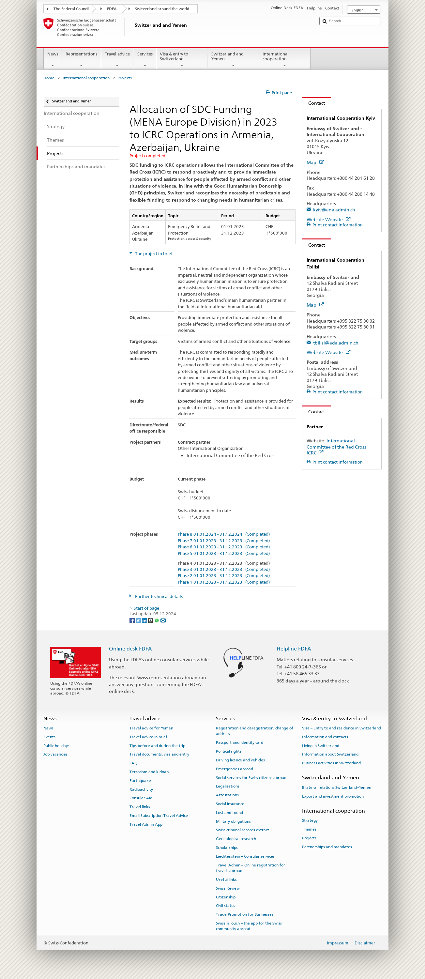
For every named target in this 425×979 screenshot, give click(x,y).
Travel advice (117, 60)
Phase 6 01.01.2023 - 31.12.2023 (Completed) (224, 547)
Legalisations (227, 786)
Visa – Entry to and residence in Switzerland (341, 728)
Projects (309, 838)
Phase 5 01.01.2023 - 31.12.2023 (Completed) (224, 553)
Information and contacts (325, 737)
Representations (81, 60)
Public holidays (56, 745)
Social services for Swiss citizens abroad (251, 777)
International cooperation (284, 60)
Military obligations (233, 821)
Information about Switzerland (330, 754)
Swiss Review (228, 888)
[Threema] (151, 620)
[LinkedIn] (145, 620)
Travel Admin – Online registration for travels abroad (250, 868)
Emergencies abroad (234, 769)
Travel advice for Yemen (151, 728)
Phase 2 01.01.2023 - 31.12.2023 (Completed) (224, 576)
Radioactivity (141, 789)
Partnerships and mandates (327, 846)
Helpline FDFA (294, 649)
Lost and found (229, 812)
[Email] (163, 620)
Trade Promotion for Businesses (244, 914)
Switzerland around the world (162, 9)
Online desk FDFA (130, 649)
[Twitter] (139, 620)
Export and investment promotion (333, 796)
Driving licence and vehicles (240, 760)
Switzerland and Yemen (233, 60)
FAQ (133, 763)
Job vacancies (55, 754)
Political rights (228, 751)
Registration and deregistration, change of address (254, 731)
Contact (313, 103)
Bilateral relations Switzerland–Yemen (336, 787)
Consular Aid (140, 798)
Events (49, 737)
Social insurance (230, 804)
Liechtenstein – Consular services (245, 856)
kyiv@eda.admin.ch (334, 209)
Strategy (310, 820)
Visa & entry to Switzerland (182, 60)
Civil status (225, 905)
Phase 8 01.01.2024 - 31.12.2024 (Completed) (224, 534)
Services (145, 60)
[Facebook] (132, 620)
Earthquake (140, 780)
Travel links (139, 806)
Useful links (226, 879)
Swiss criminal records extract (242, 830)
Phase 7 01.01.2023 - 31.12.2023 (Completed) (224, 541)
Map (315, 162)
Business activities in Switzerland (331, 763)
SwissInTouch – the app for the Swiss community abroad (249, 926)
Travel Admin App (145, 824)
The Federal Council (71, 9)
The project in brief (153, 253)
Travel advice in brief (148, 737)
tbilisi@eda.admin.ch (335, 342)
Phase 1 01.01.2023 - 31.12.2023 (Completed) (224, 582)
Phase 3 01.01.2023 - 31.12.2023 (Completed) (224, 569)
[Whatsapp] (157, 620)
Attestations (227, 795)
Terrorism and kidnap (149, 772)
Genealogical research (236, 838)
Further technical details (158, 596)
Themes (309, 829)
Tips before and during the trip (157, 745)
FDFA (112, 9)
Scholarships (227, 847)
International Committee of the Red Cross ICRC (336, 446)
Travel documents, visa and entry (159, 754)
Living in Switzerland (320, 745)
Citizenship (225, 897)
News (53, 60)
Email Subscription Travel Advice (158, 815)
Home (48, 78)
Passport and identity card (239, 742)
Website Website (328, 219)
